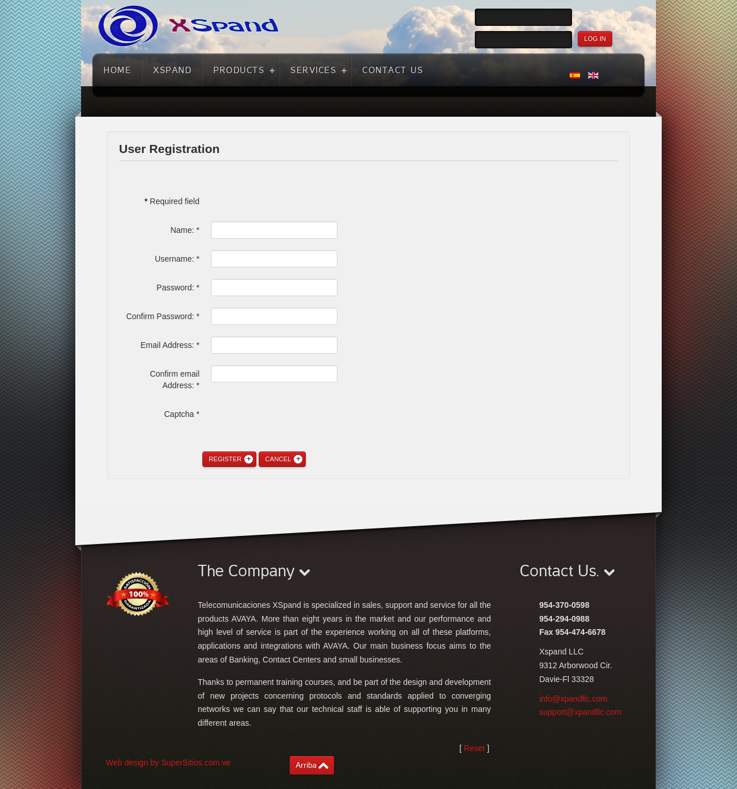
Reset (474, 748)
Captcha (182, 414)
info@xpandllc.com (573, 698)
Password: (177, 287)
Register (225, 458)
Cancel (278, 458)
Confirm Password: (162, 316)
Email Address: (169, 345)
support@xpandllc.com (580, 712)
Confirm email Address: (174, 379)
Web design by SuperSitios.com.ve (168, 762)
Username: (177, 258)
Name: (184, 230)
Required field (171, 201)
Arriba (306, 765)
